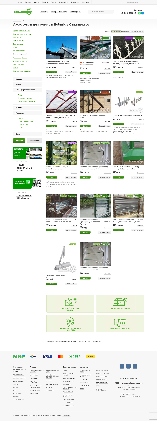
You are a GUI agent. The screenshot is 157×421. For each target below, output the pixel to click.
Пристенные (34, 393)
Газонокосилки (68, 402)
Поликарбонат (18, 41)
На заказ (49, 381)
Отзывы (45, 2)
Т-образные (34, 378)
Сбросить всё (34, 141)
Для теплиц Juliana (20, 58)
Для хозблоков (68, 392)
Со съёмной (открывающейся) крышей (52, 376)
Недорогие (125, 31)
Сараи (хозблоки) (69, 378)
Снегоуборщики (68, 399)
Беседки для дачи (69, 381)
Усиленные (50, 390)
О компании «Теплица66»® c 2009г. (19, 369)
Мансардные (34, 375)
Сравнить (74, 67)
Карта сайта (17, 393)
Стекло (20, 127)
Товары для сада (59, 12)
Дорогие (133, 31)
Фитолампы (17, 37)
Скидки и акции (18, 381)
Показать (19, 141)
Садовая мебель (68, 405)
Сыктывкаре (66, 416)
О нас (20, 2)
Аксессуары (75, 12)
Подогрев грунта (19, 64)
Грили (65, 370)
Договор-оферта (18, 375)
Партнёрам (75, 2)
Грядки (15, 47)
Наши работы (63, 2)
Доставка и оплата (19, 378)
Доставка (28, 2)
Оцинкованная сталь (25, 121)
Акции (36, 2)
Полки (15, 68)
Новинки (140, 31)
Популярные (115, 31)
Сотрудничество (18, 399)
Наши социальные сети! (24, 168)
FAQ (14, 390)
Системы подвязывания (22, 71)
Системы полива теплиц (22, 34)
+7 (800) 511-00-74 (129, 13)
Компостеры (67, 384)
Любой (20, 95)
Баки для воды (18, 44)
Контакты (85, 2)
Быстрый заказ (71, 72)
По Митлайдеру (35, 390)
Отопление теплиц (20, 61)
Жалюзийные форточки (26, 101)
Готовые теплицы (52, 384)
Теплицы (44, 12)
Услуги (53, 2)
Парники (49, 387)
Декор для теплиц (19, 50)
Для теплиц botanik (20, 54)
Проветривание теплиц (21, 31)
